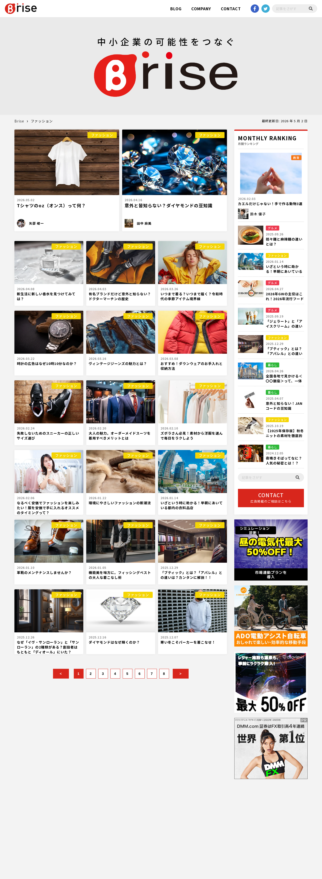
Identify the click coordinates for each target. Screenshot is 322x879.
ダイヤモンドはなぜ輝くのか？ (114, 642)
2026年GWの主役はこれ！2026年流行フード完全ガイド (285, 298)
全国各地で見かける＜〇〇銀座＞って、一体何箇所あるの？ (284, 381)
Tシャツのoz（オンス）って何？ (51, 205)
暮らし (272, 365)
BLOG (176, 8)
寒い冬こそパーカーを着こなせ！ (188, 642)
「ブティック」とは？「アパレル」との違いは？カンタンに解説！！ (192, 575)
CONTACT (231, 8)
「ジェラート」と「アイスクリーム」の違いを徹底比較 (284, 326)
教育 (296, 157)
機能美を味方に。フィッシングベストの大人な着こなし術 (120, 575)
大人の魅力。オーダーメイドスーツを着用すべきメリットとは (120, 435)
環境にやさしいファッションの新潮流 (120, 502)
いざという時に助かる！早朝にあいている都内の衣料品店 (192, 505)
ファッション (102, 134)
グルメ (272, 228)
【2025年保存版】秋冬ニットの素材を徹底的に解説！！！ (285, 435)
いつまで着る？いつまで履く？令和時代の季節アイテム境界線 (192, 296)
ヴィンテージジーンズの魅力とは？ (118, 363)
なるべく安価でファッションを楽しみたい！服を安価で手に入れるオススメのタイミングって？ (48, 507)
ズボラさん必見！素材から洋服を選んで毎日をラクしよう (192, 435)
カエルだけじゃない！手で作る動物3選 (270, 203)
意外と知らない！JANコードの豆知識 (284, 406)
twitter (265, 8)
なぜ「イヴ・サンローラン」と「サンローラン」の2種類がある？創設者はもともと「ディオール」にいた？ (48, 647)
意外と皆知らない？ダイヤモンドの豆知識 (169, 205)
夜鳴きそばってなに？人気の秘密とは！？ (284, 460)
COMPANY (201, 8)
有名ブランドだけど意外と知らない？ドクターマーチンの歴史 (120, 296)
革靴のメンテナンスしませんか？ (44, 572)
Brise (19, 121)
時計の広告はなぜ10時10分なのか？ (47, 363)
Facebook (255, 8)
